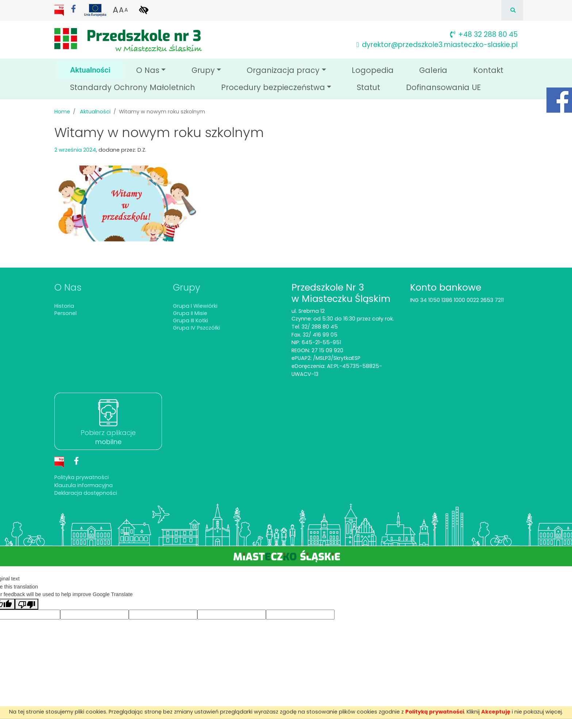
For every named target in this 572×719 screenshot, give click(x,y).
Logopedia (373, 70)
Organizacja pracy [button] (283, 70)
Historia (64, 306)
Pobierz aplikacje (108, 437)
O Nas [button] (147, 70)
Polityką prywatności (434, 711)
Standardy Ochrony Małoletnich (132, 87)
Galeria (433, 70)
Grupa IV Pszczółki (196, 327)
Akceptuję (495, 711)
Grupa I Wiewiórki (195, 306)
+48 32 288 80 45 (484, 34)
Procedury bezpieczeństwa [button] (273, 87)
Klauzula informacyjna (83, 485)
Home (62, 111)
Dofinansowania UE (443, 87)
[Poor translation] (26, 604)
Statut (368, 87)
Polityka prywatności (81, 477)
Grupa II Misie (190, 313)
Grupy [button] (203, 70)
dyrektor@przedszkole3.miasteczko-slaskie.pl (437, 45)
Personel (65, 313)
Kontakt (488, 70)
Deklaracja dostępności (85, 493)
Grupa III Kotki (190, 320)
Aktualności (96, 69)
